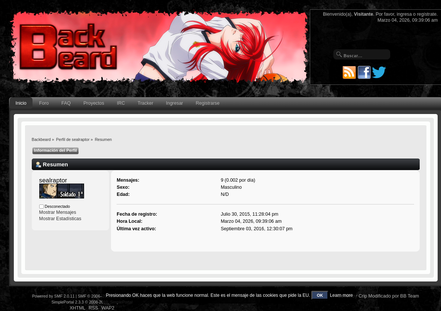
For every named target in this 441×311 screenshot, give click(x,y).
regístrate (427, 14)
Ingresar (174, 103)
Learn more (341, 295)
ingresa (404, 14)
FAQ (66, 103)
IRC (121, 103)
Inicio (21, 103)
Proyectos (93, 103)
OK (320, 295)
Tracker (145, 103)
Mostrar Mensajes (57, 212)
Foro (44, 103)
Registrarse (208, 103)
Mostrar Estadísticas (60, 218)
